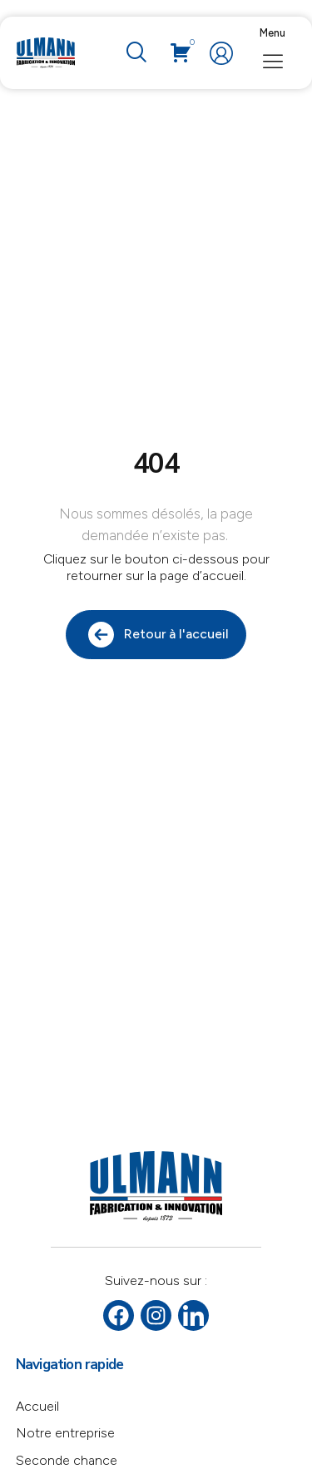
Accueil (37, 1406)
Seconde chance (66, 1460)
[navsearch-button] (136, 53)
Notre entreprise (65, 1433)
